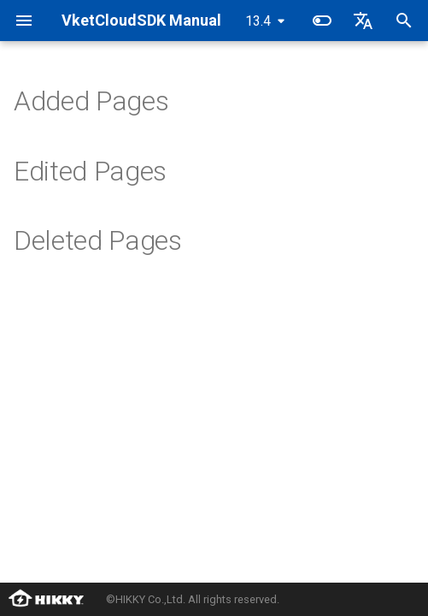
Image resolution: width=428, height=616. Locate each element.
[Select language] (363, 20)
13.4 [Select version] (258, 21)
